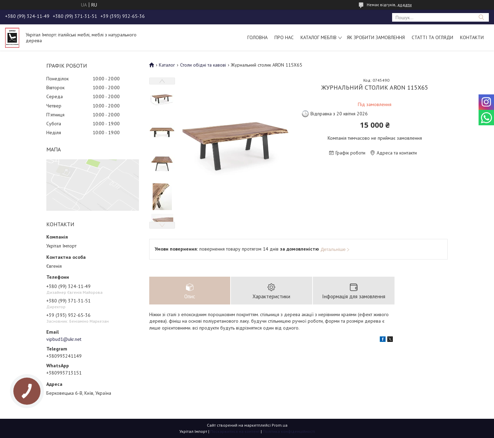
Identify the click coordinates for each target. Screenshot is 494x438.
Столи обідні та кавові (203, 64)
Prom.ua (279, 425)
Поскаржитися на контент (235, 431)
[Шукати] (481, 17)
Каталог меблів (319, 37)
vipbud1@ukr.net (63, 339)
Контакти (472, 37)
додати (404, 4)
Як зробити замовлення (376, 37)
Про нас (284, 37)
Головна (257, 37)
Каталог (167, 64)
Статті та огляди (432, 37)
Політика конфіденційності (289, 431)
